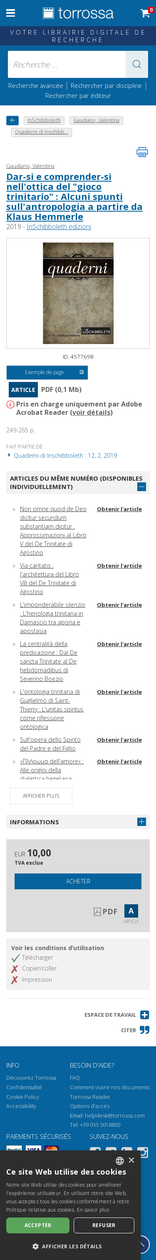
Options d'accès (89, 1106)
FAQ (75, 1077)
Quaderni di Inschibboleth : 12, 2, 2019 (61, 455)
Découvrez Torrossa (31, 1077)
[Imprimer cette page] (142, 152)
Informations (34, 822)
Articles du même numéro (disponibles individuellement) (76, 482)
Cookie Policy (22, 1096)
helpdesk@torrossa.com (115, 1115)
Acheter (78, 881)
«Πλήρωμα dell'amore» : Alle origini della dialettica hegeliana (52, 770)
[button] (137, 64)
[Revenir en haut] (140, 1244)
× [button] (131, 1161)
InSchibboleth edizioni (59, 226)
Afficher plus (41, 795)
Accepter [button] (38, 1225)
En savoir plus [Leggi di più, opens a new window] (93, 1209)
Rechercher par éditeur (78, 95)
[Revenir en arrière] (12, 120)
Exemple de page (54, 373)
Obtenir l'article (119, 509)
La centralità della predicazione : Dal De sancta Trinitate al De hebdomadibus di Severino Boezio (48, 661)
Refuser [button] (104, 1225)
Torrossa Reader (90, 1096)
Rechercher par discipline (106, 85)
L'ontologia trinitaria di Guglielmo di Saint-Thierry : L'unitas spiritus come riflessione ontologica (52, 709)
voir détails (91, 412)
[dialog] (70, 1205)
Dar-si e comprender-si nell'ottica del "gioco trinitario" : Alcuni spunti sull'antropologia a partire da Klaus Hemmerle (74, 196)
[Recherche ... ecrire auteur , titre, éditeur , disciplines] (78, 64)
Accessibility (21, 1106)
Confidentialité (24, 1087)
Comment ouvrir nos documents (110, 1087)
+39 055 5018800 (100, 1124)
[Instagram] (143, 1154)
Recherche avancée (36, 85)
